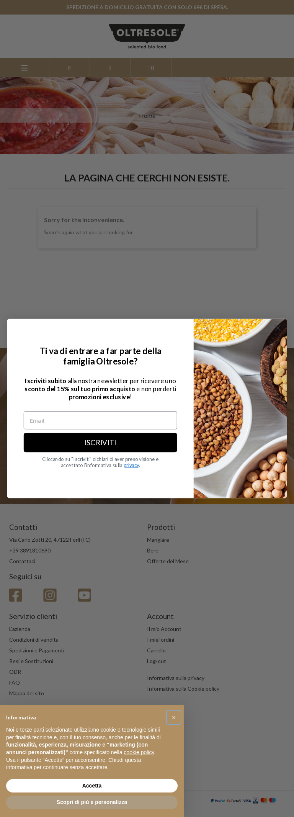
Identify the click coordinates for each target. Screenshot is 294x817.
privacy (131, 465)
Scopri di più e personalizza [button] (92, 802)
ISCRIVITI (100, 442)
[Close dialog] (277, 328)
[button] (174, 717)
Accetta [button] (92, 786)
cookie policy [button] (139, 752)
